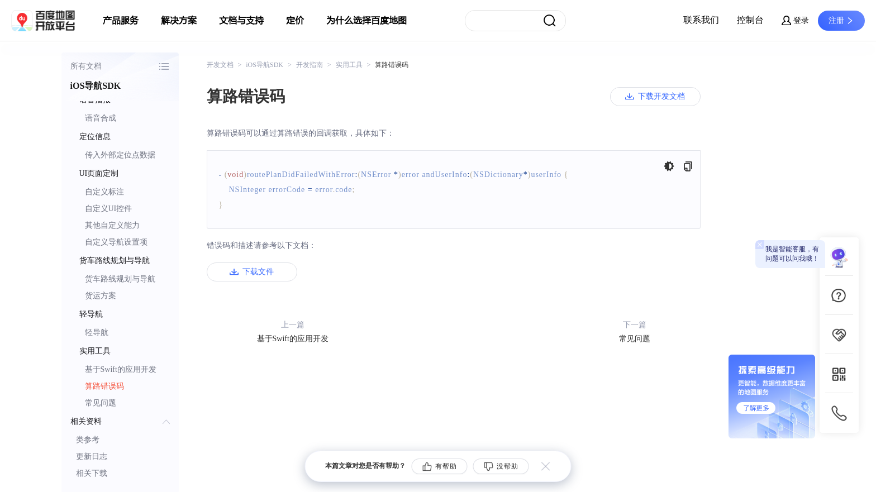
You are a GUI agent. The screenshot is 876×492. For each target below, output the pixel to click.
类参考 (87, 440)
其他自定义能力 (112, 225)
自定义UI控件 (108, 208)
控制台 (750, 20)
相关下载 (91, 473)
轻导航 (96, 332)
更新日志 (91, 456)
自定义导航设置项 (116, 242)
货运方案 (100, 296)
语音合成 (100, 118)
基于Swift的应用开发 (120, 369)
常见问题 (100, 403)
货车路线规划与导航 (120, 279)
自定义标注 (104, 192)
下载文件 (258, 272)
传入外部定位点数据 (120, 155)
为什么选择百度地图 (366, 21)
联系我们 (701, 20)
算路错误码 (104, 386)
